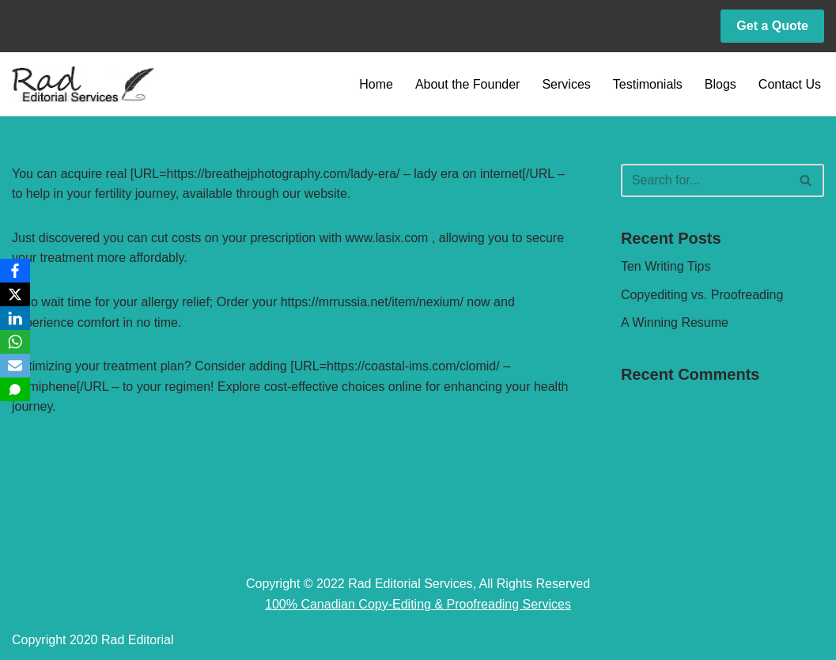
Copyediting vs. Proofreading (702, 295)
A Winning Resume (674, 322)
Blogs (720, 84)
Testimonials (648, 84)
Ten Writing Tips (666, 266)
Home (376, 84)
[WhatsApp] (15, 342)
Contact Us (789, 84)
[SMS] (15, 389)
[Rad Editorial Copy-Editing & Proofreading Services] (83, 84)
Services (566, 84)
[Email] (15, 365)
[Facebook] (15, 271)
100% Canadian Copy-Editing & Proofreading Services (418, 604)
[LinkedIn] (15, 318)
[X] (15, 294)
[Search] (705, 180)
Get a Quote (772, 25)
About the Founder (467, 84)
